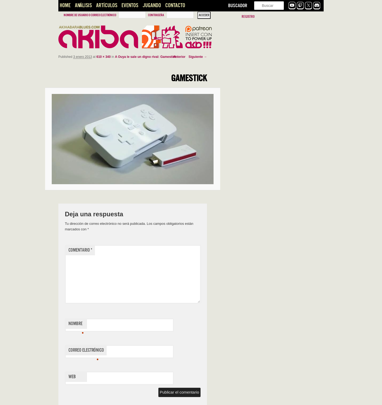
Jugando (151, 5)
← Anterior (177, 57)
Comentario (80, 250)
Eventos (129, 5)
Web (72, 377)
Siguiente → (198, 57)
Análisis (83, 5)
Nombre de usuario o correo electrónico (90, 15)
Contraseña (156, 15)
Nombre (76, 325)
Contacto (175, 5)
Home (65, 5)
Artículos (106, 5)
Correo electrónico (86, 351)
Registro (248, 16)
